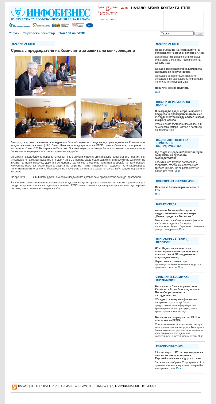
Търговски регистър (39, 33)
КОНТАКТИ (170, 8)
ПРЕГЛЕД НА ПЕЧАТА (44, 386)
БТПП (185, 8)
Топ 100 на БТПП (72, 33)
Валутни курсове (108, 19)
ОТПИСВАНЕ (101, 386)
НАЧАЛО (138, 8)
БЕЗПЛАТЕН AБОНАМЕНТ (75, 386)
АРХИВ (153, 8)
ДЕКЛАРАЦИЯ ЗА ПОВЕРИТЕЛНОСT (134, 386)
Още (167, 62)
